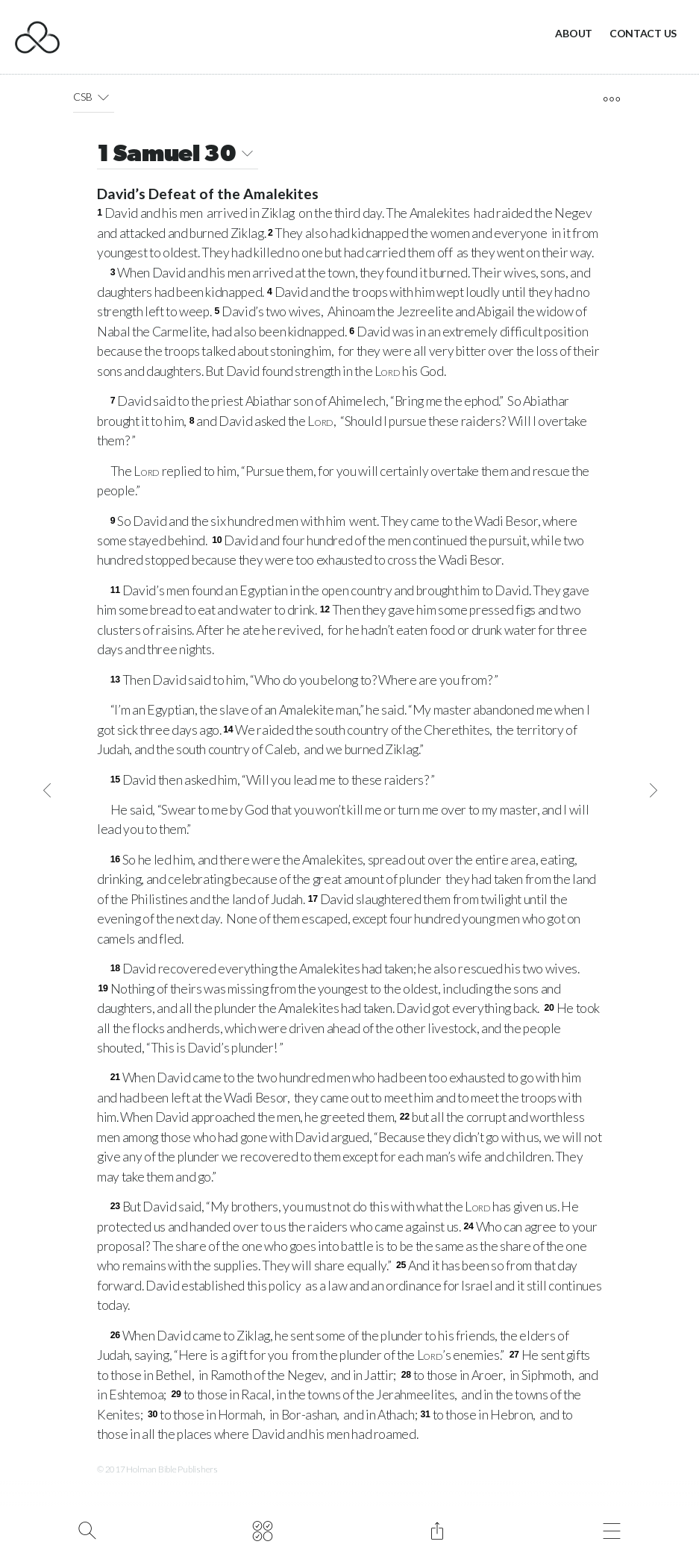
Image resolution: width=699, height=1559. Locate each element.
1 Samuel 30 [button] (177, 155)
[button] (102, 97)
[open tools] (611, 99)
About (573, 33)
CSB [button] (93, 97)
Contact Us (643, 33)
